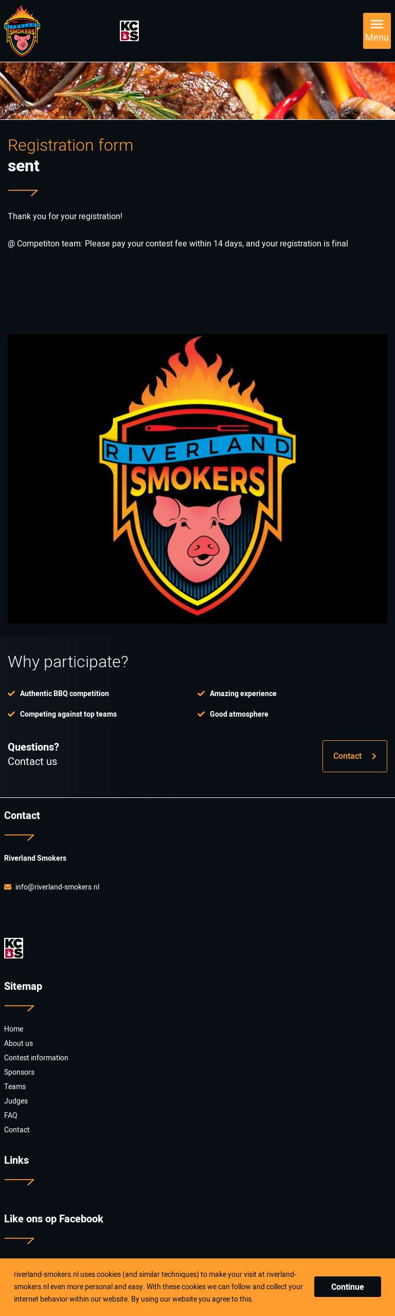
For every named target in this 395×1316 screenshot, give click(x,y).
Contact (354, 756)
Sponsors (19, 1072)
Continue (347, 1287)
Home (13, 1029)
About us (18, 1043)
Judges (16, 1101)
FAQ (10, 1115)
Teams (15, 1086)
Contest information (36, 1058)
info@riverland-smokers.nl (51, 887)
